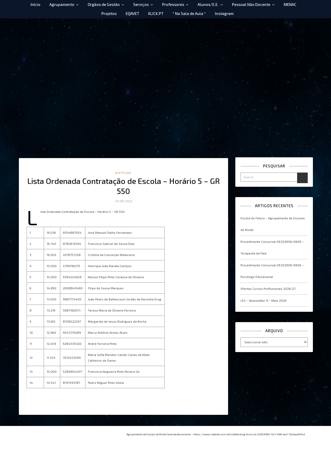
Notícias (123, 172)
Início (35, 4)
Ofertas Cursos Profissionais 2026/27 (268, 288)
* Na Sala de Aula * (189, 13)
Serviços (141, 4)
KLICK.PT (155, 13)
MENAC (290, 4)
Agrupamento (61, 4)
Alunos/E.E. (208, 4)
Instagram (224, 13)
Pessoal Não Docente (251, 4)
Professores (173, 4)
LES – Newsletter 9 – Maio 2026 (263, 300)
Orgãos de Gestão (104, 4)
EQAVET (132, 13)
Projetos (109, 13)
